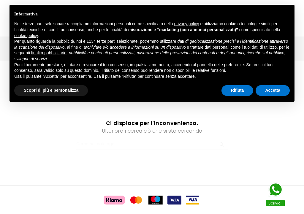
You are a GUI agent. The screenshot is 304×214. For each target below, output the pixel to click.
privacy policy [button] (186, 23)
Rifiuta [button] (237, 90)
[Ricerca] (152, 137)
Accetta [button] (272, 90)
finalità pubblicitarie (48, 52)
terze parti (106, 41)
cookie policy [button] (26, 35)
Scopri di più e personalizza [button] (51, 90)
